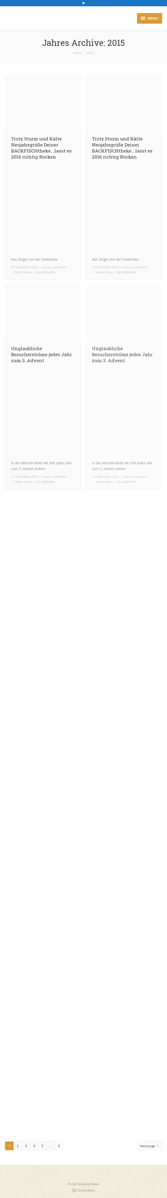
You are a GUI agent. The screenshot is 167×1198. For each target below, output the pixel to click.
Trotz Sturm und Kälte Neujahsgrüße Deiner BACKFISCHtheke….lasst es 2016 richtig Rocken (41, 148)
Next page (147, 1146)
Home (77, 53)
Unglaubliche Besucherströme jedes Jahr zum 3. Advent (41, 354)
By (45, 272)
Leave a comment (54, 267)
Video (28, 272)
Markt (19, 272)
